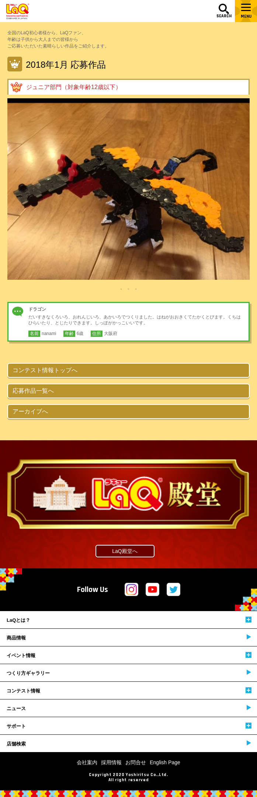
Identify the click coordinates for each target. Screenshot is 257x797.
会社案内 (87, 762)
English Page (165, 762)
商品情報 (129, 637)
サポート (129, 726)
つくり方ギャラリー (129, 673)
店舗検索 (129, 743)
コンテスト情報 (129, 690)
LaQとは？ (129, 620)
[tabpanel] (128, 189)
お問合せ (135, 762)
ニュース (129, 708)
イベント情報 (129, 655)
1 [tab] (121, 289)
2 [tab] (128, 289)
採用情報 (111, 762)
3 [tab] (136, 289)
